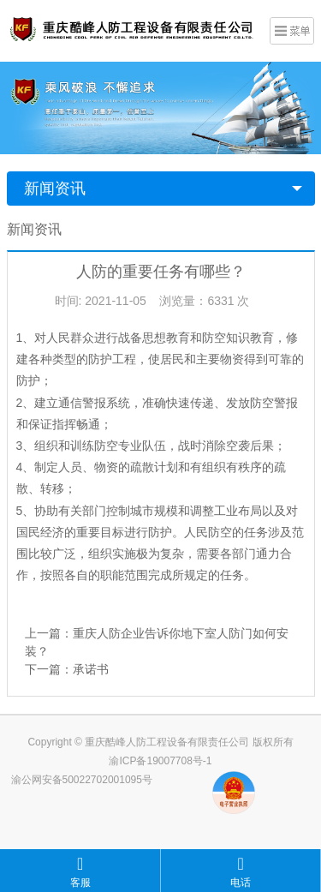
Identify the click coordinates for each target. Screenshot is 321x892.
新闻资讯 (55, 188)
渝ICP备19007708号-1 (160, 761)
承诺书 (91, 669)
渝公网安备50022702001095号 (81, 780)
